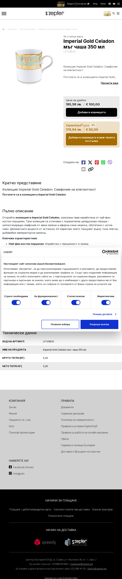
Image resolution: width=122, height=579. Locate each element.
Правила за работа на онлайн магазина (84, 432)
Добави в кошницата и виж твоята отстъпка (91, 139)
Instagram (18, 473)
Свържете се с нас (20, 420)
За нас (13, 407)
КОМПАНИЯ (17, 401)
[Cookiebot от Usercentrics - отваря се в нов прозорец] (104, 252)
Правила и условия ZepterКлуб (79, 426)
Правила (67, 401)
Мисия (13, 413)
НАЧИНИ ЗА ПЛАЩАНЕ (61, 500)
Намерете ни (18, 460)
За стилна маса (28, 29)
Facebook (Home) (23, 467)
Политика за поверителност (77, 420)
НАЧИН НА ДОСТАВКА (61, 530)
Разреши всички (99, 324)
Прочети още (109, 83)
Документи (67, 407)
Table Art (12, 29)
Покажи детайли (102, 314)
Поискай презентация (22, 432)
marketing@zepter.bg (81, 564)
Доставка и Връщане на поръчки (80, 451)
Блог (11, 426)
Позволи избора (60, 324)
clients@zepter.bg (96, 568)
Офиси (65, 439)
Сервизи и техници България (78, 445)
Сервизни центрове (72, 413)
